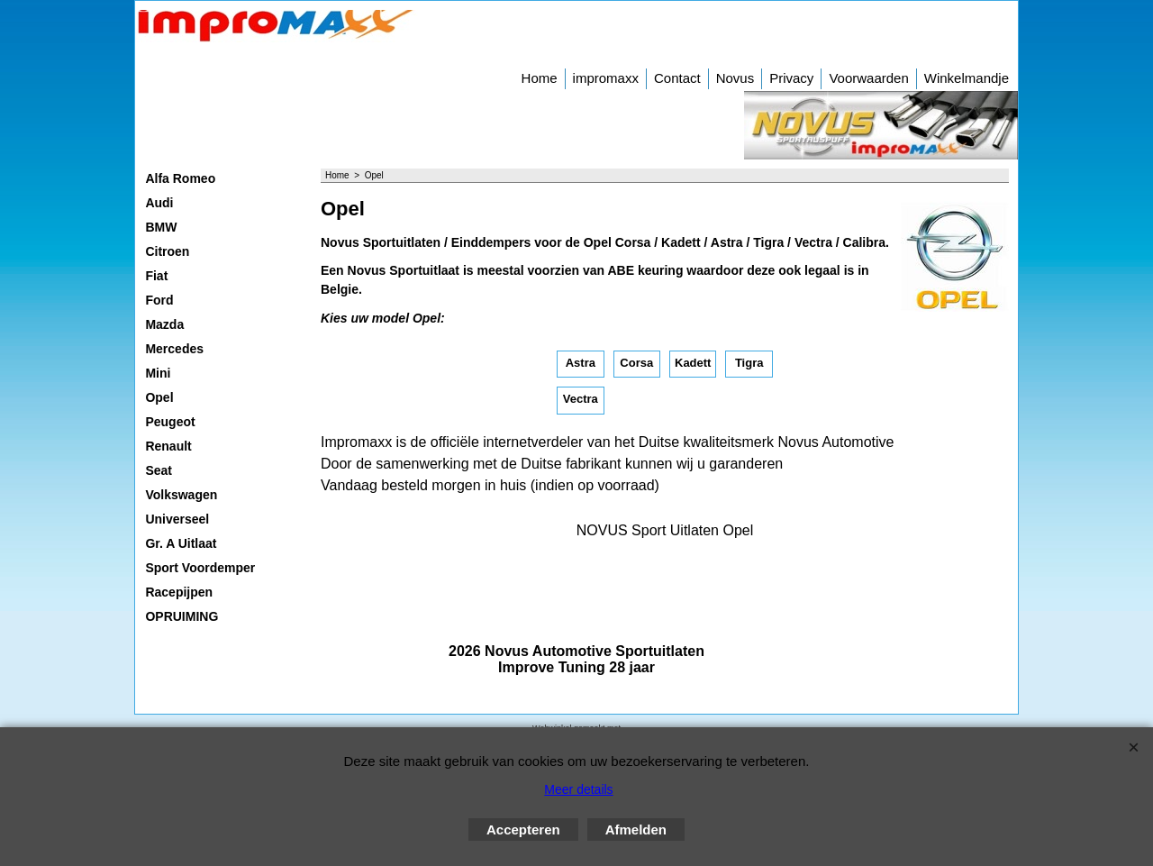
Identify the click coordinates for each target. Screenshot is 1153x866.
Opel (159, 397)
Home (540, 78)
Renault (168, 446)
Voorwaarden (868, 78)
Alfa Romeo (180, 178)
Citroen (167, 251)
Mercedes (174, 349)
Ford (159, 300)
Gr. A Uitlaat (180, 543)
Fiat (156, 276)
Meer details (578, 789)
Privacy (791, 78)
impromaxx (606, 78)
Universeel (177, 519)
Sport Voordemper (200, 568)
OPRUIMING (181, 616)
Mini (157, 373)
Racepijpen (179, 592)
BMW (161, 227)
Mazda (164, 324)
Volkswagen (181, 495)
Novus (735, 78)
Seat (158, 470)
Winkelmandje (966, 78)
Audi (159, 203)
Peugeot (170, 422)
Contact (677, 78)
